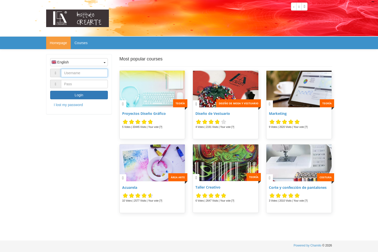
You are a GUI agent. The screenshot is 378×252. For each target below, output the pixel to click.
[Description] (123, 103)
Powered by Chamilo (308, 245)
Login (79, 95)
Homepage (58, 43)
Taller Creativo (207, 187)
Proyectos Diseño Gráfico (144, 113)
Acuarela (129, 187)
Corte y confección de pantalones (298, 187)
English (79, 62)
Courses (81, 43)
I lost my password (68, 105)
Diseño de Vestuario (212, 113)
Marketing (278, 113)
